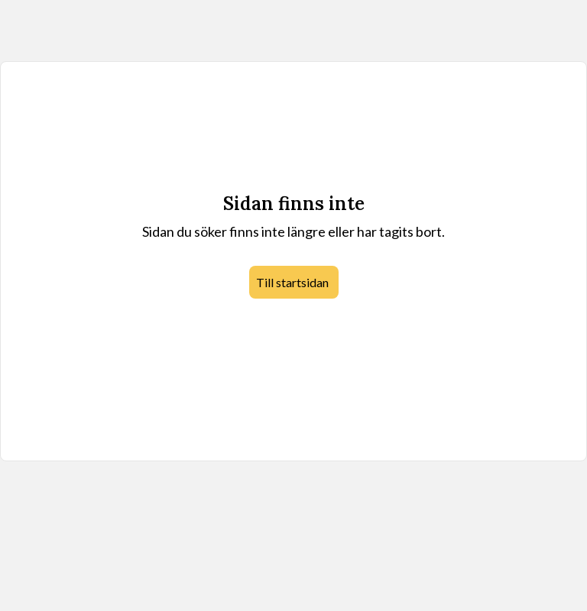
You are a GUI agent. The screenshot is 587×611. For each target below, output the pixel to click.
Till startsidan (292, 282)
